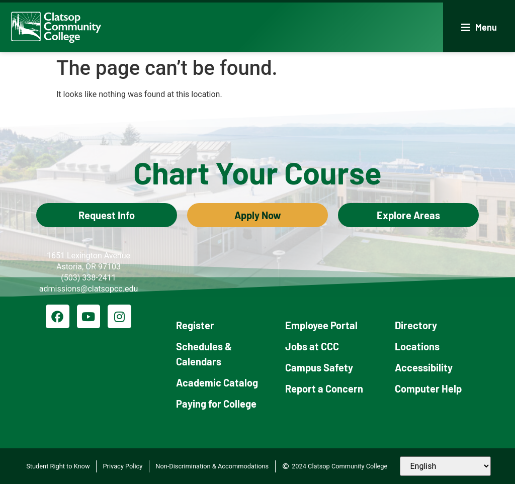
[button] (479, 27)
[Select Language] (445, 466)
